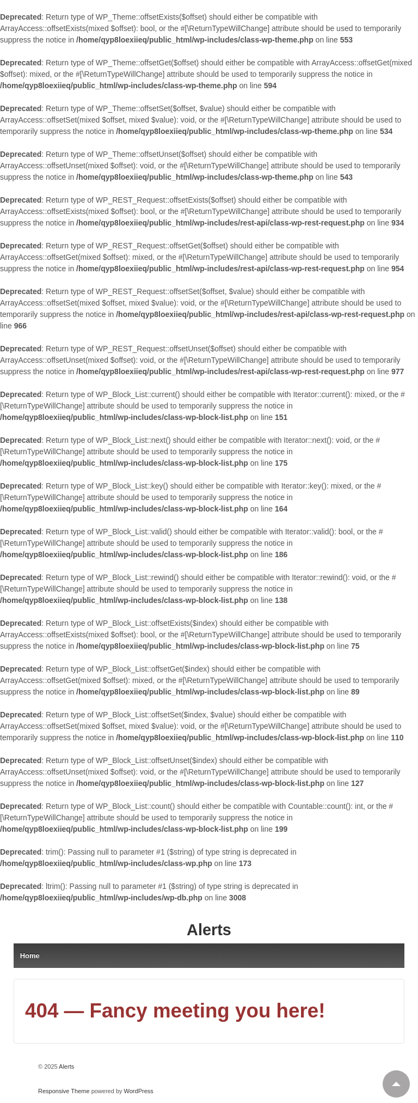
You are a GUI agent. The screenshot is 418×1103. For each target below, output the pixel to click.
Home (30, 956)
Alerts (209, 930)
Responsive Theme (64, 1091)
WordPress (138, 1091)
